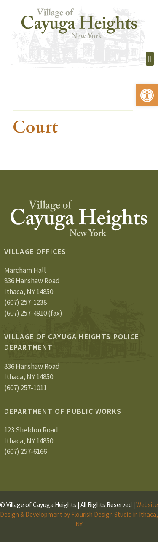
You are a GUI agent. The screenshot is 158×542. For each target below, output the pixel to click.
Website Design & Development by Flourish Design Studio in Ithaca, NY (79, 514)
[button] (147, 95)
